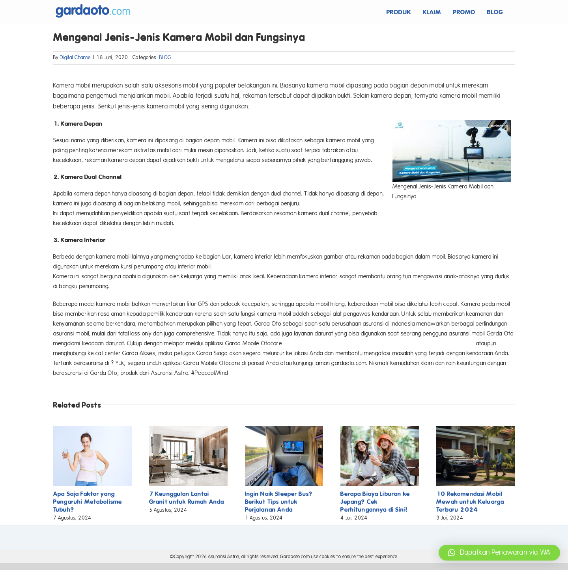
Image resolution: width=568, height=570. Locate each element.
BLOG (165, 57)
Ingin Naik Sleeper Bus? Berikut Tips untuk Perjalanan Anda (278, 501)
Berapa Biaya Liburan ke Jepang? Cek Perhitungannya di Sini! (374, 501)
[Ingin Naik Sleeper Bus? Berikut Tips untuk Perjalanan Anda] (284, 429)
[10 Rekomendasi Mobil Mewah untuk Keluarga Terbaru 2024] (475, 429)
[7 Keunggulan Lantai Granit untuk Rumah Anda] (188, 429)
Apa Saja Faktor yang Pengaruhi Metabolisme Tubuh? (87, 501)
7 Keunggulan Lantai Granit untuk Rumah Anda (186, 497)
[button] (499, 553)
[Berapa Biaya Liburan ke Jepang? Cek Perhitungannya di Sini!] (379, 429)
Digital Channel (76, 57)
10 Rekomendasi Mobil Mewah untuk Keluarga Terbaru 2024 (470, 501)
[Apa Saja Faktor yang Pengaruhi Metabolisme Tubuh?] (92, 429)
